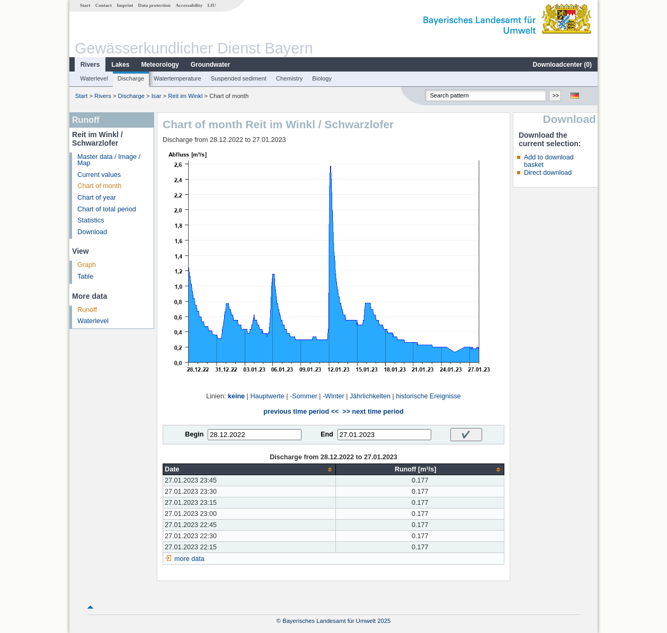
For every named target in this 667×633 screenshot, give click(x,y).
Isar (157, 96)
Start (85, 5)
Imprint (125, 5)
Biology (322, 78)
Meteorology (160, 64)
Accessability (188, 5)
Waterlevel (94, 78)
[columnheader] (249, 469)
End (327, 434)
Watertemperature (177, 78)
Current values (99, 175)
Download (92, 232)
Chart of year (96, 197)
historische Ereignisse (428, 396)
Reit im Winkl (185, 96)
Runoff (87, 310)
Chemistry (289, 78)
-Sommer (303, 396)
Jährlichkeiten (370, 396)
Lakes (120, 64)
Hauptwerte (267, 396)
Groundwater (210, 64)
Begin (194, 434)
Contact (103, 5)
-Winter (333, 396)
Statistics (90, 220)
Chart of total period (106, 209)
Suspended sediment (238, 78)
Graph (86, 265)
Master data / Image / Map (108, 160)
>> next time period (372, 411)
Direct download (548, 172)
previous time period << (301, 411)
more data (189, 559)
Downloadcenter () (562, 64)
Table (85, 276)
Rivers (90, 64)
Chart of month (99, 186)
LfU (211, 5)
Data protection (154, 5)
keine (236, 396)
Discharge (131, 78)
